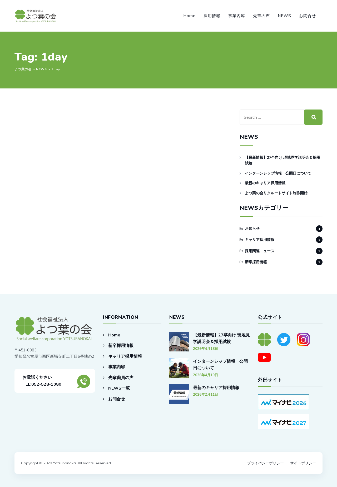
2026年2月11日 (205, 394)
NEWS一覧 (119, 388)
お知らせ (252, 228)
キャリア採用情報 (259, 239)
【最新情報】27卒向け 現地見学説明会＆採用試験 (282, 160)
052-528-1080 (46, 384)
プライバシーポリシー (265, 463)
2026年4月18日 (205, 348)
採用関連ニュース (259, 251)
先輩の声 (261, 15)
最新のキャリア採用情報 (265, 183)
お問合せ (307, 15)
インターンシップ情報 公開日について (278, 173)
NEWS (284, 15)
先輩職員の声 (120, 377)
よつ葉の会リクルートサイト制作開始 (276, 193)
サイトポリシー (303, 463)
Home (189, 15)
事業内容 (236, 15)
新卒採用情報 (256, 262)
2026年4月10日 (205, 375)
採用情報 (212, 15)
